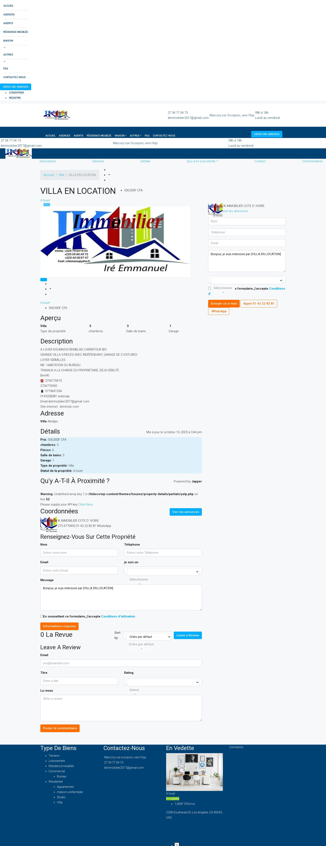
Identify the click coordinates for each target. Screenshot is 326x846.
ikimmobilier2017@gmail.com (188, 118)
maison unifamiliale (70, 792)
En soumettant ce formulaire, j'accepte (87, 616)
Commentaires (312, 161)
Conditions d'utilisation (118, 616)
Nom (43, 544)
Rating (128, 673)
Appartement (65, 786)
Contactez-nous (14, 77)
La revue (46, 690)
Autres (8, 54)
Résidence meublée (15, 32)
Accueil (8, 5)
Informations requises (59, 626)
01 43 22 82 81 (86, 526)
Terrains (54, 755)
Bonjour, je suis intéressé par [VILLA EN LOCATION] (121, 597)
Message (47, 580)
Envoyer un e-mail (224, 303)
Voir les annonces (185, 512)
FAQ (5, 68)
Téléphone (132, 544)
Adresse (98, 161)
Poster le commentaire (60, 728)
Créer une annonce (15, 86)
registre (15, 97)
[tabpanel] (194, 788)
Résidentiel (56, 781)
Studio (61, 797)
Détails (145, 161)
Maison (8, 40)
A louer (45, 200)
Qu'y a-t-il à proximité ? (202, 161)
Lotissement (57, 760)
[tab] (46, 204)
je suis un (131, 562)
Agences (9, 14)
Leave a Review (188, 635)
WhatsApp (104, 526)
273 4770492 (66, 526)
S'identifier (16, 92)
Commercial (57, 771)
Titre (43, 673)
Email (44, 562)
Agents (8, 23)
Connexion (236, 747)
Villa (59, 802)
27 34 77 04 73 (178, 112)
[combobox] (141, 647)
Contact (260, 161)
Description (48, 161)
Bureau (61, 776)
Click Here (85, 504)
